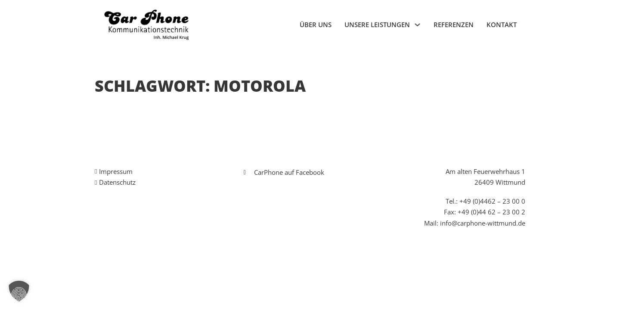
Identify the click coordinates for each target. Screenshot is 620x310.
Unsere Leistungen (377, 24)
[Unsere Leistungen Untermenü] (417, 25)
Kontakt (502, 24)
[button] (19, 291)
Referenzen (454, 24)
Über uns (316, 24)
